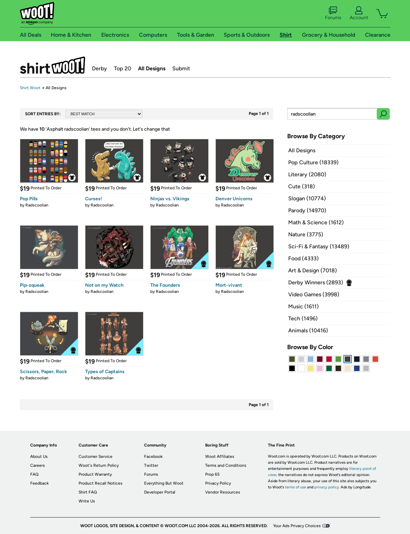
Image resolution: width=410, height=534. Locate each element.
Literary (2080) (307, 174)
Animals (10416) (308, 330)
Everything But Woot (164, 483)
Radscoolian (36, 205)
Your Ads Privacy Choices (297, 525)
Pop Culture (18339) (313, 162)
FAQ (34, 474)
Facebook (153, 456)
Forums (333, 13)
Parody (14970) (307, 210)
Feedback (39, 483)
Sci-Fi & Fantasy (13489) (318, 246)
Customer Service (96, 456)
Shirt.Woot (52, 65)
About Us (39, 456)
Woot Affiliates (219, 456)
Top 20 (122, 68)
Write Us (87, 501)
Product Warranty (95, 474)
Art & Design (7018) (312, 270)
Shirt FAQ (88, 492)
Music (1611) (303, 306)
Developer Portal (159, 492)
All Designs (151, 68)
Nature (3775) (305, 234)
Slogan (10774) (307, 198)
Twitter (151, 465)
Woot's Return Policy (99, 465)
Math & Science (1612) (316, 222)
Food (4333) (303, 258)
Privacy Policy (218, 483)
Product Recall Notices (100, 483)
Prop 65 (212, 474)
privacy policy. (327, 487)
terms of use (295, 487)
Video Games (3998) (313, 294)
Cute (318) (301, 186)
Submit (181, 68)
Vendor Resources (222, 492)
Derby (99, 68)
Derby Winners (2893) (315, 282)
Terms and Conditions (225, 465)
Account (359, 13)
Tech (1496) (303, 318)
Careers (37, 465)
